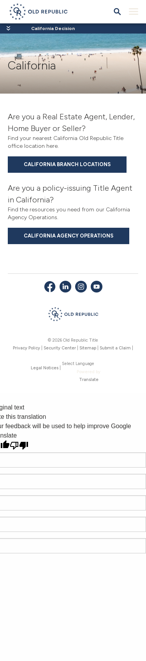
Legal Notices (44, 367)
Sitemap (87, 348)
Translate (89, 379)
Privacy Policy (26, 348)
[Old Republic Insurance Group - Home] (73, 315)
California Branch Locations (67, 164)
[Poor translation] (19, 445)
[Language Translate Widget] (89, 364)
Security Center (60, 348)
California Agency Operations (68, 236)
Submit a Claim (115, 348)
